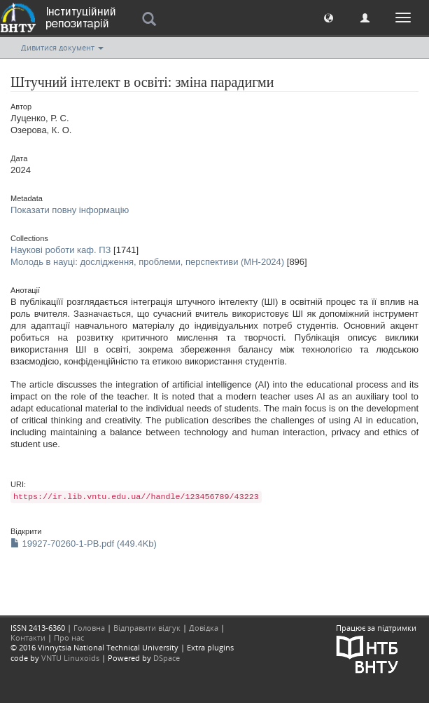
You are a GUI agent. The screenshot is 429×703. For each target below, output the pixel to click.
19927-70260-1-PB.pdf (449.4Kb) (83, 543)
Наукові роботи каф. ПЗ (60, 250)
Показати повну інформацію (69, 210)
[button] (328, 17)
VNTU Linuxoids (70, 658)
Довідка (203, 627)
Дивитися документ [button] (62, 47)
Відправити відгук (147, 627)
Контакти (27, 637)
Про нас (69, 637)
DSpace (166, 658)
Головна (89, 627)
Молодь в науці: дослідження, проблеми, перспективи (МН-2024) (147, 262)
